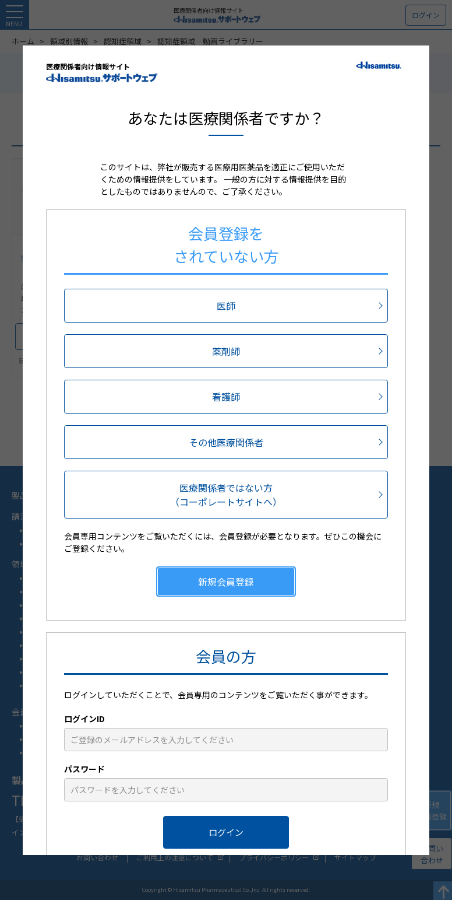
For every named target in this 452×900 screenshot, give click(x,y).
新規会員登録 (226, 582)
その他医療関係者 (226, 442)
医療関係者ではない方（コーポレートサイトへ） (226, 495)
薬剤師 (226, 351)
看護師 (226, 397)
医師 (226, 306)
